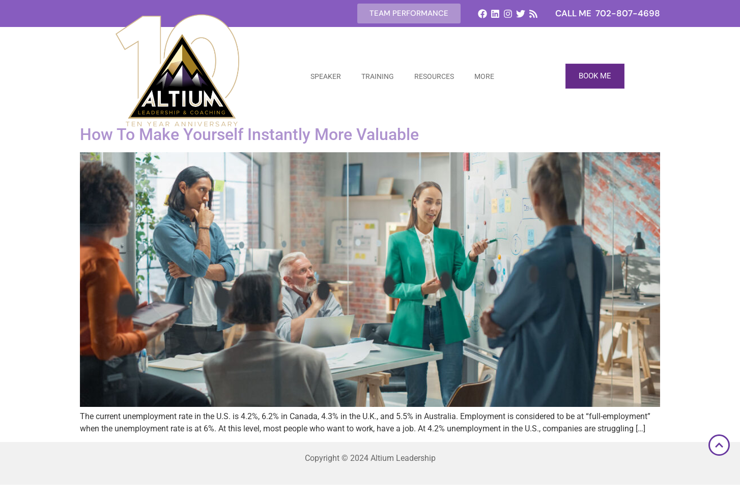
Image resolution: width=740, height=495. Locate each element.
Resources (434, 76)
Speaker (325, 76)
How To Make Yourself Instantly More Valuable (249, 134)
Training (377, 76)
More (484, 76)
